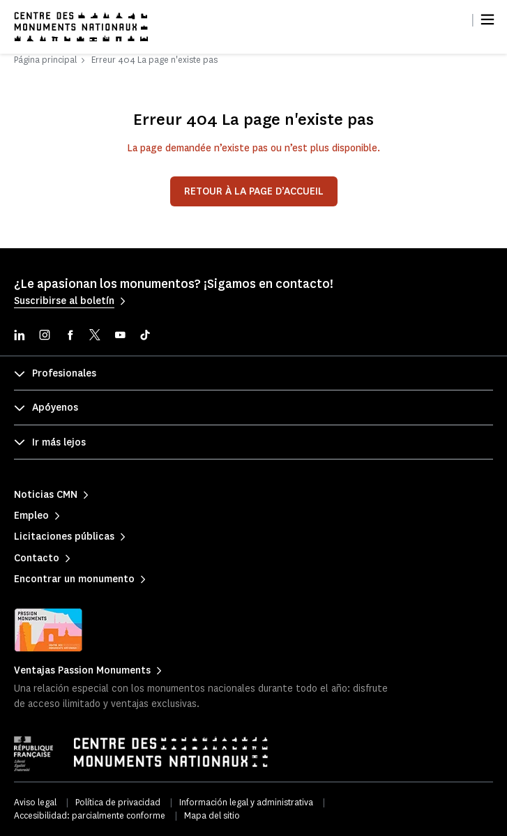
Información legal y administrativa (246, 802)
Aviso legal (35, 802)
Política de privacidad (117, 802)
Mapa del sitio (212, 815)
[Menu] (487, 19)
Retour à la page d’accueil (254, 191)
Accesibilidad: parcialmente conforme (89, 815)
